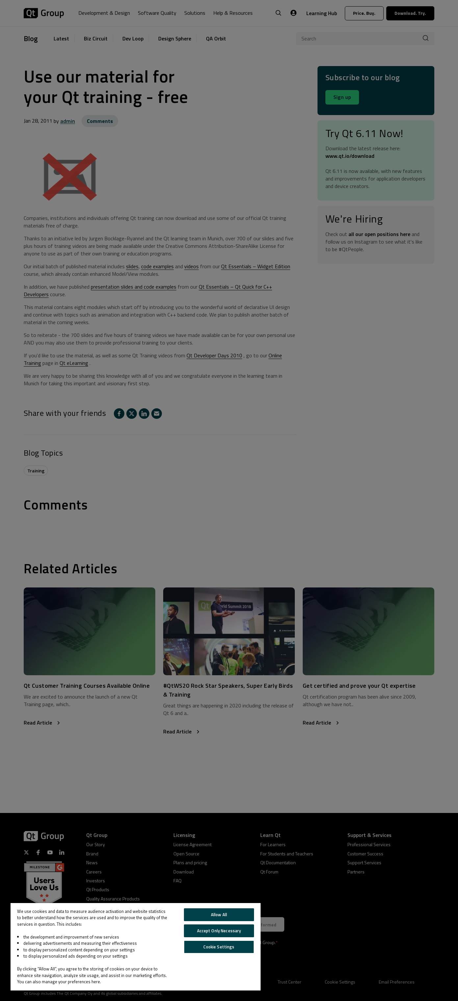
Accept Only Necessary (219, 930)
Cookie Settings (218, 946)
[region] (136, 946)
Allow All (219, 914)
